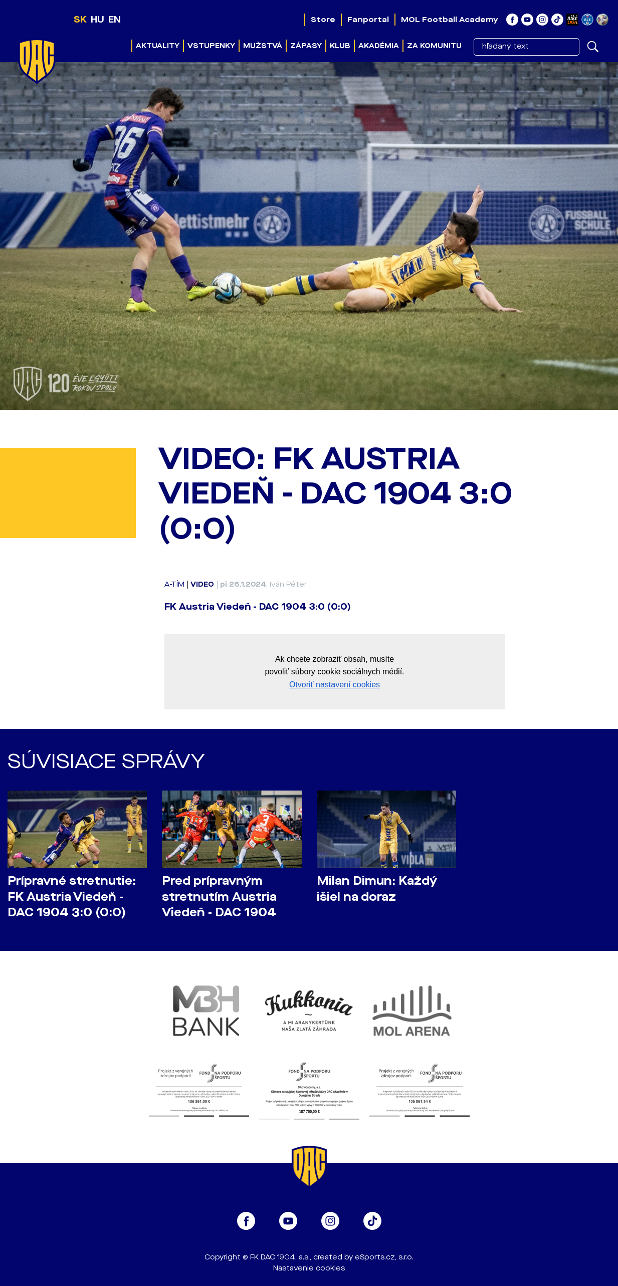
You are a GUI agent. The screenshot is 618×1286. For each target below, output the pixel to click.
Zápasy (306, 46)
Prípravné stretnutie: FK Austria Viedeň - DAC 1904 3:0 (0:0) (72, 896)
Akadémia (378, 46)
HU (97, 20)
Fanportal (368, 20)
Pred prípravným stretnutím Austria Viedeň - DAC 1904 (219, 896)
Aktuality (157, 46)
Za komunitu (434, 46)
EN (114, 20)
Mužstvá (262, 46)
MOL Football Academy (449, 20)
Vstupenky (211, 46)
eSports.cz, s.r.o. (384, 1257)
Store (323, 20)
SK (80, 20)
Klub (340, 46)
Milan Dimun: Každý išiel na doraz (377, 888)
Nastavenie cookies (309, 1268)
